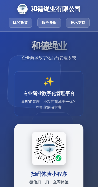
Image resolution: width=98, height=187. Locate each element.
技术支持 (78, 23)
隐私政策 (20, 23)
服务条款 (49, 23)
